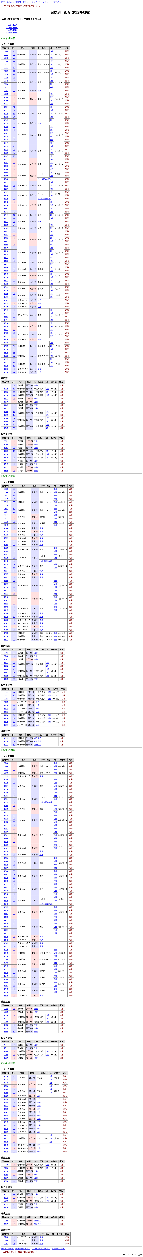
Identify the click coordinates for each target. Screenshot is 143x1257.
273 (14, 300)
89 (14, 1032)
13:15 (6, 881)
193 (14, 441)
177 (14, 159)
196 (14, 323)
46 (14, 68)
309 (14, 1099)
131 (14, 548)
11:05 (6, 806)
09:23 (6, 71)
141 (14, 461)
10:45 (6, 1083)
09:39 (6, 522)
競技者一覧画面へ (22, 2)
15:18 (6, 277)
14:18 (6, 251)
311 (14, 1106)
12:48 (6, 202)
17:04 (6, 317)
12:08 (6, 173)
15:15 (6, 1152)
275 (14, 627)
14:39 (6, 264)
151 (14, 897)
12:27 (6, 1106)
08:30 (6, 489)
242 (14, 1048)
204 (14, 773)
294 (14, 963)
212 (14, 766)
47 (14, 395)
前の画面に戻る (58, 1249)
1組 (51, 51)
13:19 (6, 215)
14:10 (6, 248)
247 (14, 284)
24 (14, 715)
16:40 (6, 976)
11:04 (6, 448)
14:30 (6, 1142)
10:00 (6, 444)
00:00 (6, 960)
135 (14, 1025)
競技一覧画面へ (7, 2)
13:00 (6, 581)
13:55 (6, 907)
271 (14, 532)
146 (14, 581)
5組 (51, 120)
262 (14, 571)
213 (14, 770)
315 (14, 1122)
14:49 (6, 267)
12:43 (6, 577)
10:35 (6, 117)
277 (14, 574)
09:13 (6, 55)
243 (14, 1204)
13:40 (6, 597)
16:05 (6, 300)
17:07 (6, 986)
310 (14, 1102)
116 (14, 186)
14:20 (6, 924)
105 (14, 783)
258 (14, 179)
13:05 (6, 874)
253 (14, 264)
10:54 (6, 123)
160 (14, 245)
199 (14, 594)
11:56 (6, 832)
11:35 (6, 825)
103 (14, 894)
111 (14, 84)
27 (14, 55)
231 (14, 192)
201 (14, 600)
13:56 (6, 238)
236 (14, 558)
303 (14, 1080)
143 (14, 313)
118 (14, 1125)
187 (14, 776)
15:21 (6, 946)
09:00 (6, 51)
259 (14, 304)
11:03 (6, 130)
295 (14, 852)
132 (14, 551)
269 (14, 538)
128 (14, 861)
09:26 (6, 74)
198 (14, 330)
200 (14, 597)
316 (14, 1135)
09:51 (6, 91)
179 (14, 166)
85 (14, 568)
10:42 (6, 120)
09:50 (6, 84)
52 (14, 356)
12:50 (6, 868)
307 (14, 1093)
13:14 (6, 587)
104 (14, 779)
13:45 (6, 231)
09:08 (6, 766)
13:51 (6, 235)
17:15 (6, 989)
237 (14, 281)
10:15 (6, 1194)
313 (14, 1116)
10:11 (6, 1045)
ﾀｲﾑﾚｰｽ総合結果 (44, 179)
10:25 (6, 535)
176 (14, 340)
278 (14, 577)
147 (14, 584)
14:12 (6, 610)
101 (14, 888)
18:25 (6, 343)
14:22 (6, 1138)
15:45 (6, 953)
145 (14, 320)
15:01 (6, 725)
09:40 (6, 78)
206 (14, 1055)
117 (14, 189)
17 (14, 362)
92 (14, 448)
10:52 (6, 541)
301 (14, 904)
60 (14, 617)
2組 (51, 55)
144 (14, 317)
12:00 (6, 166)
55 (14, 502)
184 (14, 838)
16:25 (6, 969)
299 (14, 976)
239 (14, 1028)
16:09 (6, 630)
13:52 (6, 666)
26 (14, 51)
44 (14, 61)
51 (14, 353)
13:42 (6, 228)
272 (14, 535)
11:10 (6, 137)
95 (14, 333)
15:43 (6, 623)
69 (14, 825)
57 (14, 699)
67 (14, 819)
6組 (51, 143)
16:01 (6, 297)
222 (14, 173)
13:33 (6, 594)
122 (14, 130)
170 (14, 809)
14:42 (6, 461)
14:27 (6, 408)
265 (14, 541)
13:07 (6, 584)
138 (14, 1045)
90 (14, 679)
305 (14, 1086)
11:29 (6, 146)
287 (14, 640)
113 (14, 607)
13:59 (6, 910)
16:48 (6, 613)
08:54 (6, 512)
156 (14, 799)
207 (14, 960)
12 (14, 74)
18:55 (6, 471)
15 (14, 412)
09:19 (6, 515)
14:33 (6, 261)
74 (14, 372)
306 (14, 1089)
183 (14, 835)
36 (14, 489)
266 (14, 522)
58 (14, 676)
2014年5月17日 (12, 28)
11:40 (6, 1102)
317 (14, 1138)
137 (14, 405)
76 (14, 146)
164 (14, 917)
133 (14, 620)
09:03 (6, 1244)
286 (14, 633)
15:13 (6, 274)
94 (14, 705)
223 (14, 176)
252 (14, 261)
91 (14, 1194)
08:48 (6, 499)
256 (14, 274)
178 (14, 163)
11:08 (6, 545)
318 (14, 1142)
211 (14, 763)
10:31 (6, 1018)
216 (14, 1051)
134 (14, 653)
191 (14, 659)
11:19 (6, 143)
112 (14, 87)
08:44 (6, 492)
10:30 (6, 114)
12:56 (6, 205)
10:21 (6, 107)
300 (14, 979)
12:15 (6, 842)
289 (14, 982)
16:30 (6, 636)
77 (14, 150)
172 (14, 202)
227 (14, 402)
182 (14, 832)
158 (14, 238)
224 (14, 845)
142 (14, 310)
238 (14, 656)
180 (14, 169)
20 (14, 512)
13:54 (6, 604)
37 (14, 492)
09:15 (6, 58)
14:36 (6, 715)
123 (14, 133)
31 (14, 418)
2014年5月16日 (12, 25)
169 (14, 806)
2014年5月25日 (12, 33)
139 (14, 1207)
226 (14, 940)
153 (14, 91)
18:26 (6, 340)
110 (14, 81)
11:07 (6, 133)
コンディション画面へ (41, 2)
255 (14, 271)
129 (14, 865)
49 (14, 425)
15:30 (6, 1058)
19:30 (6, 372)
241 (14, 408)
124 (14, 137)
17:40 (6, 996)
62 (14, 110)
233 (14, 1129)
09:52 (6, 692)
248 (14, 287)
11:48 (6, 551)
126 (14, 143)
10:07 (6, 659)
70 (14, 212)
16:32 (6, 640)
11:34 (6, 150)
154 (14, 123)
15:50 (6, 290)
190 (14, 1009)
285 (14, 636)
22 (14, 663)
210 (14, 1224)
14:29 (6, 930)
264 (14, 518)
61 (14, 107)
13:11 (6, 212)
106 (14, 786)
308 (14, 1096)
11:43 (6, 156)
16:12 (6, 966)
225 (14, 848)
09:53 (6, 87)
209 (14, 1201)
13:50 (6, 1132)
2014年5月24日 (12, 30)
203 (14, 1221)
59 (14, 722)
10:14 (6, 104)
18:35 (6, 362)
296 (14, 966)
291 (14, 1109)
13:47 (6, 600)
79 (14, 156)
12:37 (6, 192)
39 (14, 696)
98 (14, 228)
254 (14, 267)
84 (14, 564)
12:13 (6, 568)
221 (14, 1198)
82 (14, 878)
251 (14, 297)
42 (14, 718)
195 (14, 467)
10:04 (6, 97)
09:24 (6, 68)
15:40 (6, 950)
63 (14, 114)
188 (14, 1175)
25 (14, 738)
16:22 (6, 633)
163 (14, 914)
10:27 (6, 110)
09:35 (6, 702)
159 (14, 241)
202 (14, 604)
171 (14, 812)
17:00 (6, 982)
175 (14, 996)
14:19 (6, 254)
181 (14, 829)
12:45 (6, 865)
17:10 (6, 323)
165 (14, 94)
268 (14, 545)
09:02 (6, 653)
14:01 (6, 241)
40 (14, 669)
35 (14, 349)
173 (14, 205)
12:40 (6, 861)
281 (14, 943)
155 (14, 796)
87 (14, 385)
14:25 (6, 927)
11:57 (6, 163)
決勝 (39, 91)
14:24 (6, 258)
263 (14, 515)
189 (14, 399)
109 (14, 78)
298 (14, 973)
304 (14, 1083)
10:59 (6, 127)
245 (14, 464)
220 (14, 1165)
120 (14, 1237)
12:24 (6, 571)
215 (14, 1018)
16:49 (6, 310)
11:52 (6, 159)
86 (14, 613)
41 (14, 672)
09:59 (6, 94)
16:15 (6, 304)
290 (14, 986)
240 (14, 1181)
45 (14, 64)
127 (14, 858)
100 (14, 884)
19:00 (6, 369)
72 (14, 218)
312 (14, 1112)
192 (14, 1058)
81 (14, 874)
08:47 (6, 496)
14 (14, 451)
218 (14, 953)
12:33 (6, 574)
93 (14, 725)
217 (14, 950)
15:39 (6, 284)
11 (14, 71)
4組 (51, 87)
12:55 (6, 1116)
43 (14, 741)
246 (14, 855)
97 (14, 225)
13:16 (6, 402)
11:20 (6, 815)
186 (14, 937)
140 (14, 709)
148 (14, 587)
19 (14, 509)
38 (14, 496)
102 (14, 891)
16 (14, 415)
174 (14, 209)
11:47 (6, 554)
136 (14, 1178)
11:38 (6, 153)
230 (14, 471)
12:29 (6, 855)
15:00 (6, 412)
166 (14, 97)
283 (14, 1152)
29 (14, 392)
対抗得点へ (56, 2)
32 (14, 422)
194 (14, 702)
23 (14, 666)
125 (14, 140)
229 (14, 444)
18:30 (6, 349)
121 (14, 127)
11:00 (6, 1089)
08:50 (6, 505)
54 (14, 499)
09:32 (6, 385)
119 (14, 369)
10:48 (6, 783)
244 (14, 712)
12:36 (6, 189)
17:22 (6, 330)
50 (14, 428)
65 (14, 120)
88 (14, 1171)
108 (14, 793)
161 (14, 907)
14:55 (6, 271)
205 (14, 1022)
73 (14, 1132)
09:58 (6, 1009)
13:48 (6, 894)
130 (14, 868)
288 (14, 802)
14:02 (6, 405)
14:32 (6, 933)
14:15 (6, 920)
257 (14, 277)
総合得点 (37, 738)
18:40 (6, 366)
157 (14, 235)
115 (14, 182)
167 (14, 101)
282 (14, 1145)
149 (14, 590)
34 (14, 346)
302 (14, 1076)
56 (14, 505)
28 (14, 58)
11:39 (6, 1198)
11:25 (6, 819)
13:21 (6, 590)
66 (14, 815)
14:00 (6, 669)
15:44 (6, 287)
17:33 (6, 336)
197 (14, 326)
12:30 (6, 451)
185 (14, 842)
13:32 (6, 222)
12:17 (6, 399)
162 (14, 910)
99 (14, 231)
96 (14, 336)
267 (14, 525)
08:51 (6, 441)
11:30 (6, 548)
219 (14, 956)
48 (14, 458)
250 (14, 294)
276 (14, 630)
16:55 (6, 313)
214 (14, 1015)
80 (14, 871)
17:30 (6, 333)
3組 (51, 58)
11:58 (6, 564)
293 (14, 992)
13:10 (6, 878)
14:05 (6, 245)
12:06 (6, 169)
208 (14, 1168)
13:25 (6, 218)
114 (14, 610)
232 (14, 195)
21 (14, 692)
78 (14, 153)
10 (14, 745)
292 (14, 989)
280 (14, 946)
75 (14, 1244)
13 (14, 389)
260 (14, 307)
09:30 (6, 1165)
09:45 (6, 81)
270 (14, 528)
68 (14, 822)
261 (14, 199)
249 (14, 290)
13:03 (6, 209)
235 (14, 554)
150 (14, 222)
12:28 (6, 186)
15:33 (6, 281)
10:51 (6, 786)
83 (14, 881)
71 (14, 215)
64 (14, 117)
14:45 (6, 937)
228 (14, 1012)
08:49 (6, 502)
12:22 (6, 182)
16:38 (6, 307)
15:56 (6, 294)
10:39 (6, 538)
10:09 (6, 101)
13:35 (6, 884)
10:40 (6, 779)
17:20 (6, 326)
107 (14, 789)
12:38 (6, 195)
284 (14, 1148)
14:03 (6, 914)
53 (14, 359)
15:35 (6, 617)
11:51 (6, 829)
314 (14, 1119)
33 (14, 343)
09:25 (6, 518)
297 (14, 969)
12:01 (6, 835)
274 (14, 623)
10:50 (6, 1086)
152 (14, 901)
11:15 (6, 140)
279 (14, 561)
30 (14, 454)
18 (14, 366)
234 (14, 1240)
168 (14, 104)
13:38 (6, 225)
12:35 (6, 1109)
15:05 (6, 428)
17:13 (6, 467)
